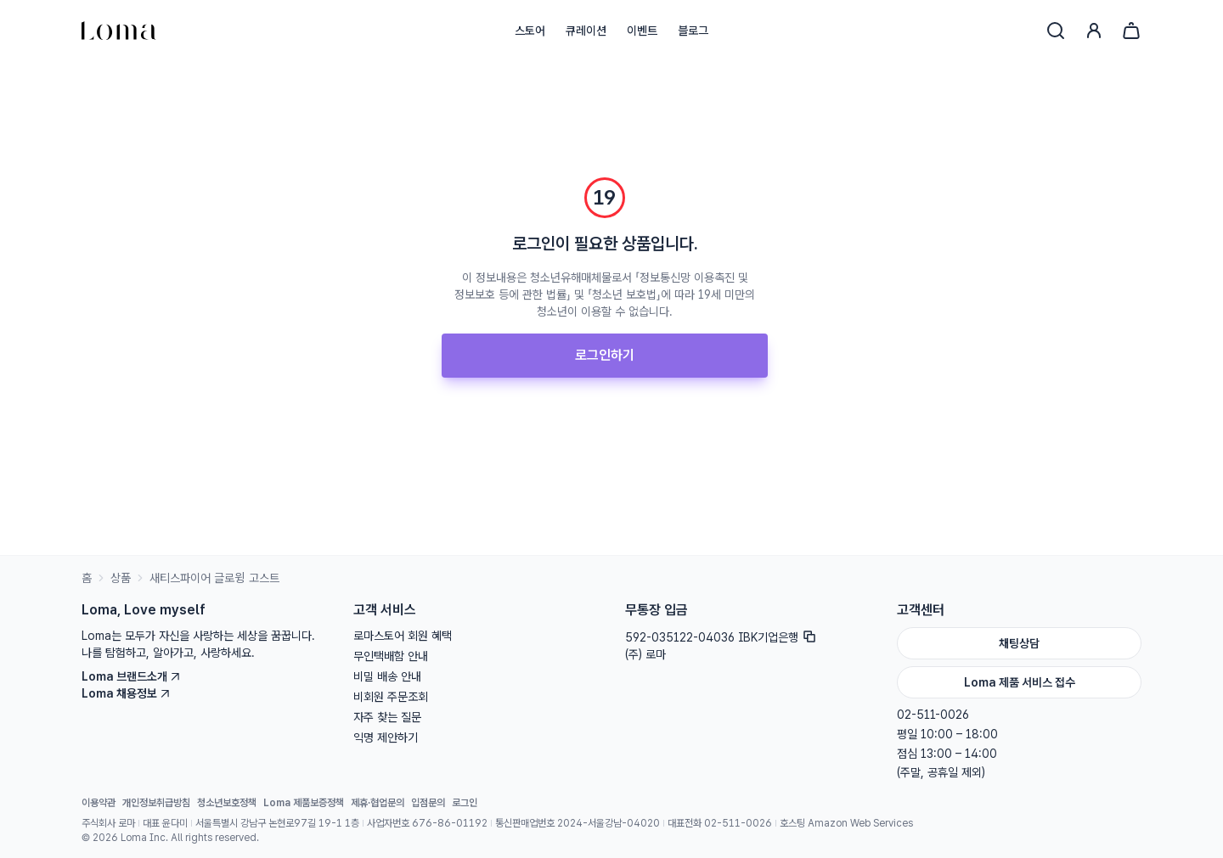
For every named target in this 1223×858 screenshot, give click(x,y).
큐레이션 (586, 30)
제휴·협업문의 (377, 803)
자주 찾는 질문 (387, 717)
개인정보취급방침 (156, 803)
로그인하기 (604, 355)
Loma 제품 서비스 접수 (1019, 682)
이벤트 (642, 30)
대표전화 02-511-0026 (720, 823)
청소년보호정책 (226, 803)
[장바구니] (1131, 31)
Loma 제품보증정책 (303, 803)
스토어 (530, 30)
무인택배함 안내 (390, 656)
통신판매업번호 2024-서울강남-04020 (577, 823)
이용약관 (99, 803)
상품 (120, 578)
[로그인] (1094, 31)
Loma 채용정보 (126, 693)
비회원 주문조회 (390, 697)
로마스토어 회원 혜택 (402, 635)
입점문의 (428, 803)
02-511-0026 (933, 714)
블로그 (693, 30)
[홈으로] (119, 30)
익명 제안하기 (385, 737)
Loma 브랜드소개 (131, 676)
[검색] (1056, 31)
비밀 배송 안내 (387, 676)
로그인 (464, 803)
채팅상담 (1019, 643)
